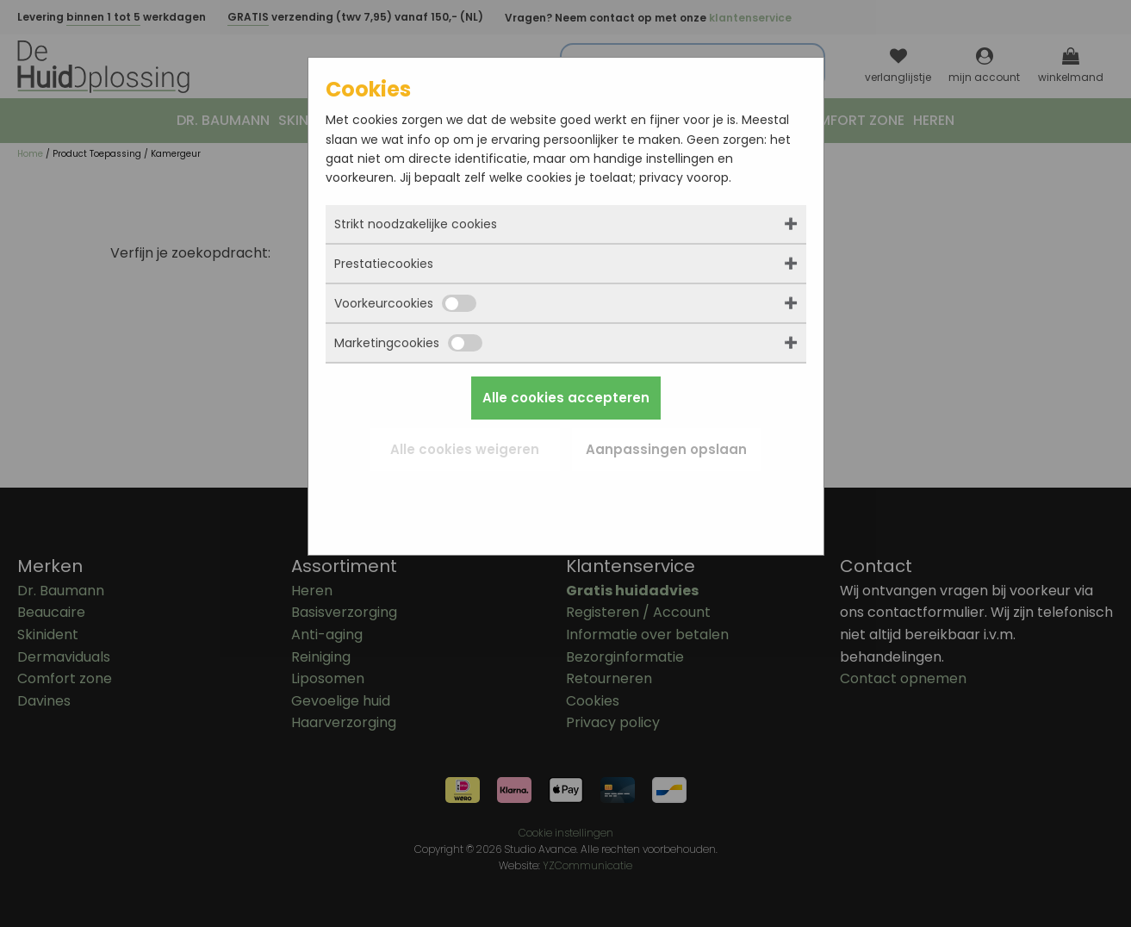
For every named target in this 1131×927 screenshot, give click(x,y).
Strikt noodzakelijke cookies (415, 224)
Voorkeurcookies (405, 303)
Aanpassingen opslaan (666, 449)
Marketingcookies (408, 343)
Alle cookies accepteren (565, 398)
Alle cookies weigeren (464, 449)
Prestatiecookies (383, 263)
